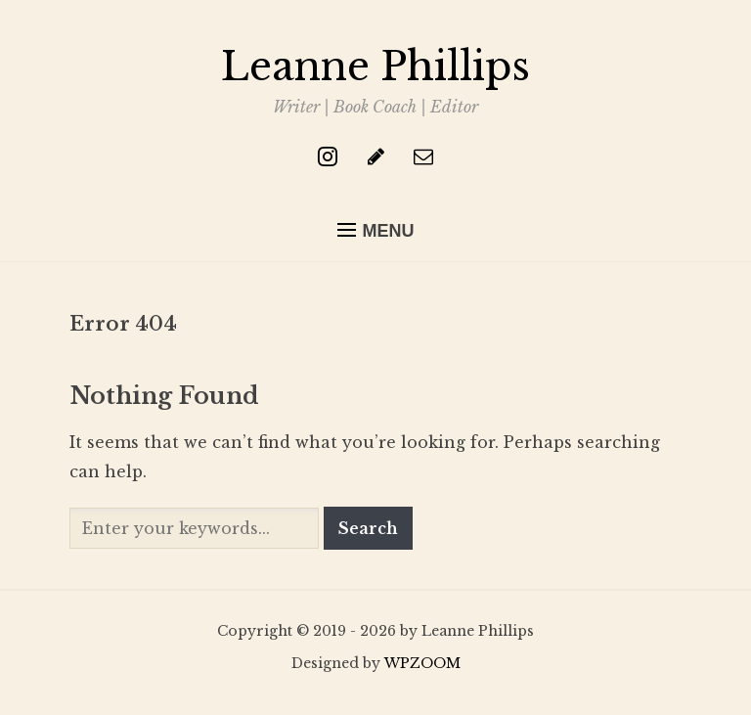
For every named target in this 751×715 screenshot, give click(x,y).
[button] (376, 230)
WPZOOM (422, 663)
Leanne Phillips (375, 66)
